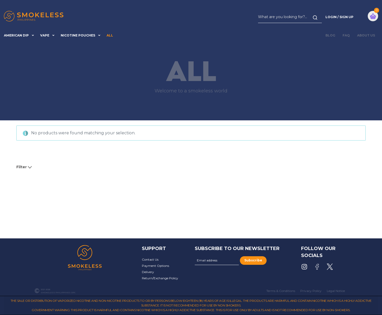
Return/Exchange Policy (160, 278)
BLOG (330, 35)
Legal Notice (336, 291)
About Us (366, 35)
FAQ (346, 35)
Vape (44, 35)
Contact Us (150, 259)
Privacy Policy (311, 291)
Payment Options (155, 266)
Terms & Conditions (280, 291)
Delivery (148, 272)
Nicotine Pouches (78, 35)
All (110, 35)
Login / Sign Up (339, 17)
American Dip (16, 35)
